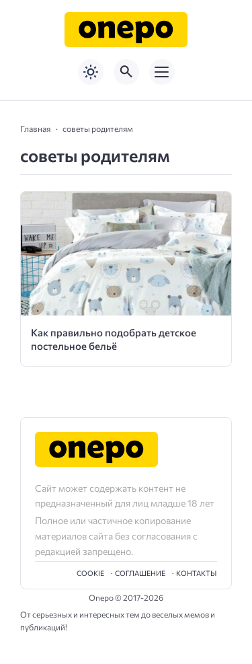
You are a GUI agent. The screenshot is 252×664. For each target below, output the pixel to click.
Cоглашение (140, 572)
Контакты (196, 572)
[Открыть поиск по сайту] (126, 72)
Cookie (90, 572)
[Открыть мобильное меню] (162, 72)
